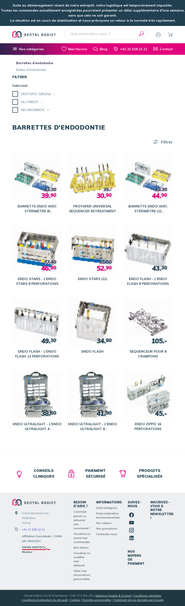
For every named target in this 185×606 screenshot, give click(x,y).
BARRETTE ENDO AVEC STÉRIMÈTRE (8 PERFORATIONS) (37, 208)
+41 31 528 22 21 (33, 529)
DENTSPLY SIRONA (38, 94)
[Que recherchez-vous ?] (105, 33)
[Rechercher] (141, 33)
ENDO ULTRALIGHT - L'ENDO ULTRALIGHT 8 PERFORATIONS (92, 426)
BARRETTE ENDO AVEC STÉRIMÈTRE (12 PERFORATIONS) (148, 208)
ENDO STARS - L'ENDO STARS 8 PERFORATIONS (37, 281)
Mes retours (81, 547)
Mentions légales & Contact (114, 595)
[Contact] (163, 49)
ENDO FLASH (92, 351)
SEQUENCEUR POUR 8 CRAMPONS (148, 353)
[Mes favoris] (74, 49)
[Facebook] (131, 515)
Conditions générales (147, 595)
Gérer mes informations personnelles (81, 575)
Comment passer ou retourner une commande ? (81, 520)
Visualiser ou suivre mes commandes (81, 538)
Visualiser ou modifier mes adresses (81, 559)
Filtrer (167, 141)
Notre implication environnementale (107, 515)
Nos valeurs (104, 523)
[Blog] (100, 49)
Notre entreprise (106, 508)
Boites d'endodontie (31, 70)
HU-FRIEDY (31, 102)
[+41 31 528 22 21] (130, 49)
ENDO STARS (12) (92, 279)
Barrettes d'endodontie (34, 63)
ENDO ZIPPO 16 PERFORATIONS (147, 426)
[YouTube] (131, 522)
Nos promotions (106, 528)
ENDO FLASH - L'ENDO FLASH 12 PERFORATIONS (37, 353)
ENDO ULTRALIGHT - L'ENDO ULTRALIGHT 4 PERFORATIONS (37, 426)
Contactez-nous (106, 534)
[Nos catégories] (28, 49)
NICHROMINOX (35, 110)
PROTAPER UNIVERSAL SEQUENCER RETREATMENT (92, 208)
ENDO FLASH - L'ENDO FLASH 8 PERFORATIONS (148, 281)
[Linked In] (131, 538)
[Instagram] (131, 530)
